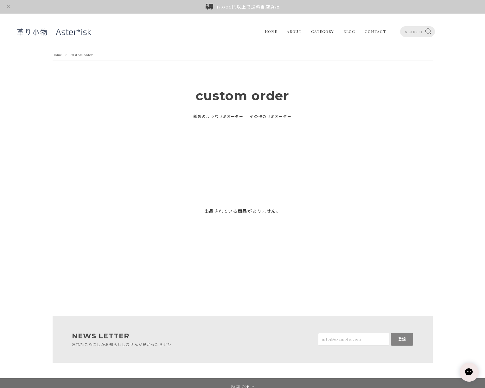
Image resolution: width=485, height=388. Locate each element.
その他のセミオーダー (270, 116)
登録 (402, 339)
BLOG (349, 31)
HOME (271, 31)
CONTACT (375, 31)
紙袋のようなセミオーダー (218, 116)
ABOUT (294, 31)
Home (57, 54)
